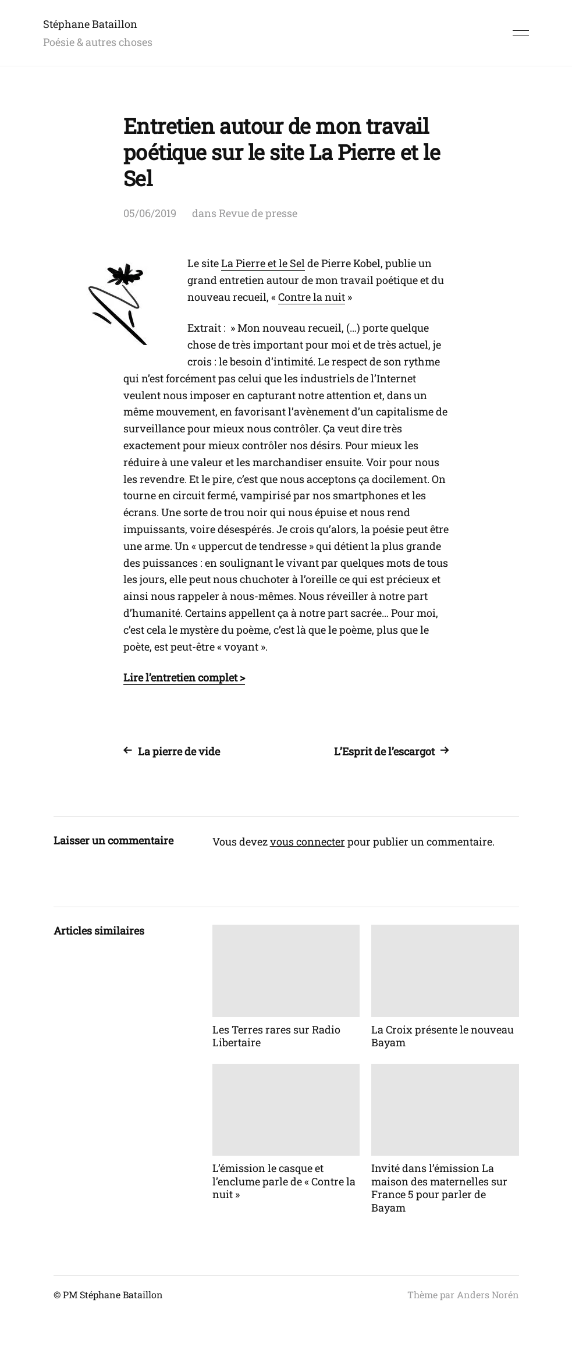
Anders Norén (488, 1294)
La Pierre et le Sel (263, 263)
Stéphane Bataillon (90, 24)
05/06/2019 (149, 213)
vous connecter (307, 841)
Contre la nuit (311, 297)
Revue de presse (258, 213)
